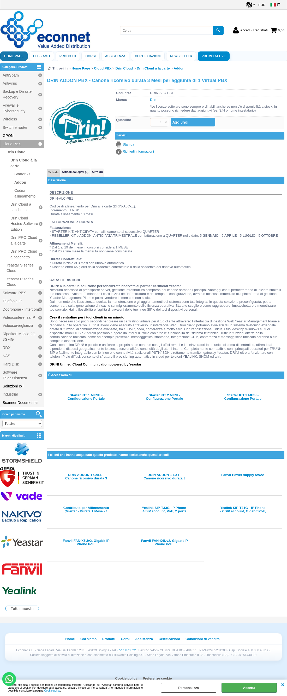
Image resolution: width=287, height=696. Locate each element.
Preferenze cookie (157, 678)
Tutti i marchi (22, 608)
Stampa (128, 144)
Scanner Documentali (20, 403)
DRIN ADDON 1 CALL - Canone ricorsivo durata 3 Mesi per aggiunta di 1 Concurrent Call (86, 476)
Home (70, 639)
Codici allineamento (24, 193)
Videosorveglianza (18, 325)
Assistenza (144, 639)
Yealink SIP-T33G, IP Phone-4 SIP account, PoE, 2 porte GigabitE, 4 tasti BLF (164, 509)
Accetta (249, 688)
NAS (6, 356)
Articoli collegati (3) (75, 171)
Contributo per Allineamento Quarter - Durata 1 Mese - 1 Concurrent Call (86, 509)
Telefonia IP (12, 301)
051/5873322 (126, 650)
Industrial (10, 394)
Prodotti (67, 56)
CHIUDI (282, 684)
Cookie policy (52, 690)
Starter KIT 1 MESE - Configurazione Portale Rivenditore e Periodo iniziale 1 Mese (86, 396)
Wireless (10, 119)
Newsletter (181, 56)
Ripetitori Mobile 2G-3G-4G (20, 336)
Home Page (14, 56)
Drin (153, 100)
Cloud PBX (12, 144)
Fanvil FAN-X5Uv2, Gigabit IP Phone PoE (86, 542)
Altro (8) (97, 171)
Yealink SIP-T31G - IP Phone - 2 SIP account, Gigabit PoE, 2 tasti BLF (243, 509)
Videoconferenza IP (19, 317)
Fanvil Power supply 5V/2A (242, 475)
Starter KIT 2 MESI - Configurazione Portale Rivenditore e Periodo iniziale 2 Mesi (164, 396)
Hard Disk (11, 364)
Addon (20, 182)
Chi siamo (41, 56)
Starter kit (22, 174)
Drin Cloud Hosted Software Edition (24, 223)
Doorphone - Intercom (21, 309)
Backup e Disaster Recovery (18, 94)
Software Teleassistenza (15, 375)
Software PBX (14, 293)
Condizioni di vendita (203, 639)
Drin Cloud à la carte (23, 163)
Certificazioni (148, 56)
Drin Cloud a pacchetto (20, 207)
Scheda (53, 172)
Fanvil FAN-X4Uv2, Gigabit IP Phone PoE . (164, 542)
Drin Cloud (16, 152)
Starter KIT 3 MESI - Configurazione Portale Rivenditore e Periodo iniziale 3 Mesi (242, 396)
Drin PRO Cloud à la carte (23, 240)
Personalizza (188, 688)
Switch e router (15, 127)
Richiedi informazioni (138, 151)
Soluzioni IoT (13, 386)
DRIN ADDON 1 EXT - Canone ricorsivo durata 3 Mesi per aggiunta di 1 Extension (164, 476)
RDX (6, 348)
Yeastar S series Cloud (20, 268)
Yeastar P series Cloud (20, 282)
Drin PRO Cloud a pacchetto (23, 254)
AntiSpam (11, 75)
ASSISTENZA (115, 56)
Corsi (90, 56)
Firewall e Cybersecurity (14, 108)
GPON (8, 136)
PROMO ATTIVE (214, 56)
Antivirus (10, 83)
